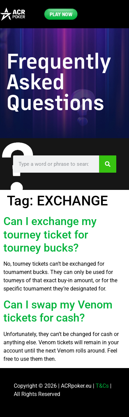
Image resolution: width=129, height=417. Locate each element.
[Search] (107, 164)
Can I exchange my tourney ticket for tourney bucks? (50, 234)
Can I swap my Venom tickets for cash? (57, 311)
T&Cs (102, 386)
